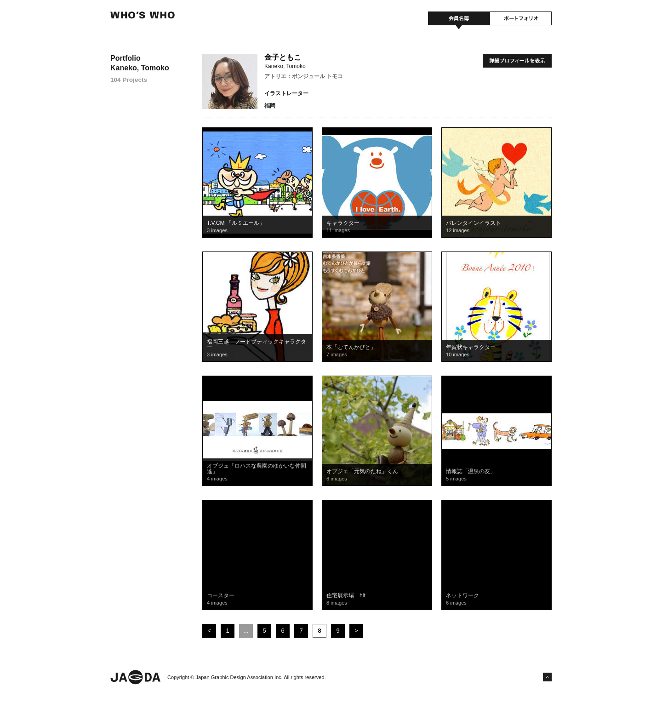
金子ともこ (282, 57)
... (246, 630)
